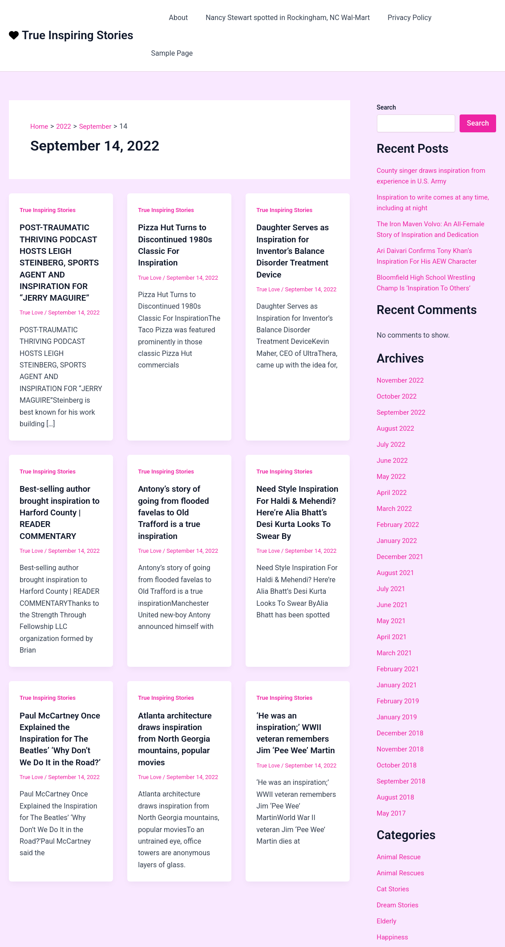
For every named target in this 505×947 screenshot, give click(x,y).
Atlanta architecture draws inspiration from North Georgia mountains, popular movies (177, 716)
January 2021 (398, 653)
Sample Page (468, 17)
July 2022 (392, 412)
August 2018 (397, 765)
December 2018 (402, 701)
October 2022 (398, 364)
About (187, 17)
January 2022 (398, 508)
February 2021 (399, 637)
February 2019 (399, 669)
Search (386, 75)
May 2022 (392, 444)
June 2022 (393, 428)
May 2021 (392, 588)
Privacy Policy (411, 17)
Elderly (387, 889)
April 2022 (393, 460)
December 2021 (402, 524)
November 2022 (402, 348)
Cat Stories (394, 857)
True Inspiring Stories (77, 19)
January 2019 (398, 685)
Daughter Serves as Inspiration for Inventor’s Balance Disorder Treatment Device (295, 218)
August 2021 (397, 540)
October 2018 (398, 733)
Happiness (394, 905)
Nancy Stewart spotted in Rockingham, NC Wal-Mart (293, 17)
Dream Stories (399, 873)
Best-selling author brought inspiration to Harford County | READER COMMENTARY (57, 490)
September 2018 (403, 749)
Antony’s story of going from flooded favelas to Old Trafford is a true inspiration (176, 490)
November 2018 (402, 717)
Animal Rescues (402, 841)
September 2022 (403, 380)
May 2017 (392, 781)
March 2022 (396, 476)
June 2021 (393, 572)
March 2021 (396, 620)
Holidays (390, 921)
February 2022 (399, 492)
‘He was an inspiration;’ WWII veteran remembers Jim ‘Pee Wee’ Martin (295, 716)
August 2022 (397, 396)
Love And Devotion (406, 937)
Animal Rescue (400, 825)
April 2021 (393, 604)
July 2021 (392, 556)
